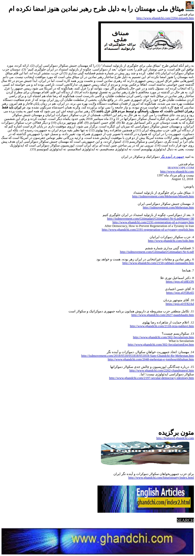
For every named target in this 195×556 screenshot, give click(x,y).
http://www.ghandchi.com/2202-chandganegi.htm (161, 370)
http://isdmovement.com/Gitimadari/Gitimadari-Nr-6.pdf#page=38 (150, 218)
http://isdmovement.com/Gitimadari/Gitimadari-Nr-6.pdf (157, 252)
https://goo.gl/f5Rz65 (180, 292)
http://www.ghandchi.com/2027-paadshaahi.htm (162, 315)
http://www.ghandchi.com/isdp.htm (171, 240)
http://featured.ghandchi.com (175, 438)
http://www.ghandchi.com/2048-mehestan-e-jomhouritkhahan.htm (151, 359)
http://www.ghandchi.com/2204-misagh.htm (165, 18)
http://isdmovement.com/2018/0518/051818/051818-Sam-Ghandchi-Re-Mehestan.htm (137, 355)
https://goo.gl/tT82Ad (180, 304)
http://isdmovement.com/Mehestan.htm (168, 207)
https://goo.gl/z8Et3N (180, 281)
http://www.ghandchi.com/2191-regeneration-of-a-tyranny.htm (153, 222)
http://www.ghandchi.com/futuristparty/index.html (161, 477)
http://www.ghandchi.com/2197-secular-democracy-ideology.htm (151, 378)
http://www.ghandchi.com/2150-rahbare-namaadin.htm (158, 263)
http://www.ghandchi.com (177, 171)
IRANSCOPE (177, 168)
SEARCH (185, 520)
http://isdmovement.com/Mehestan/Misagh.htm (163, 196)
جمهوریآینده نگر (172, 156)
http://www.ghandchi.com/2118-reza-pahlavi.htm (162, 326)
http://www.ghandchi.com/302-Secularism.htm (163, 337)
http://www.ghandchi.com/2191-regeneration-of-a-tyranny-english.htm (148, 229)
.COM (190, 168)
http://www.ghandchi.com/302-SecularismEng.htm (161, 344)
